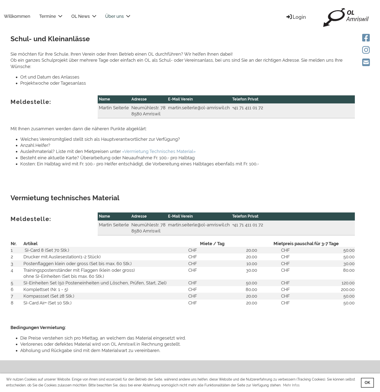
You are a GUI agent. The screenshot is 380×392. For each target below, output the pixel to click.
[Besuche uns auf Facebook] (366, 38)
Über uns (117, 16)
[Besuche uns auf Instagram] (366, 50)
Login (296, 17)
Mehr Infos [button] (291, 385)
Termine (50, 16)
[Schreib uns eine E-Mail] (366, 62)
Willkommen (17, 16)
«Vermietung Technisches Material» (159, 151)
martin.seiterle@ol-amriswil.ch (199, 107)
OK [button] (367, 382)
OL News (83, 16)
